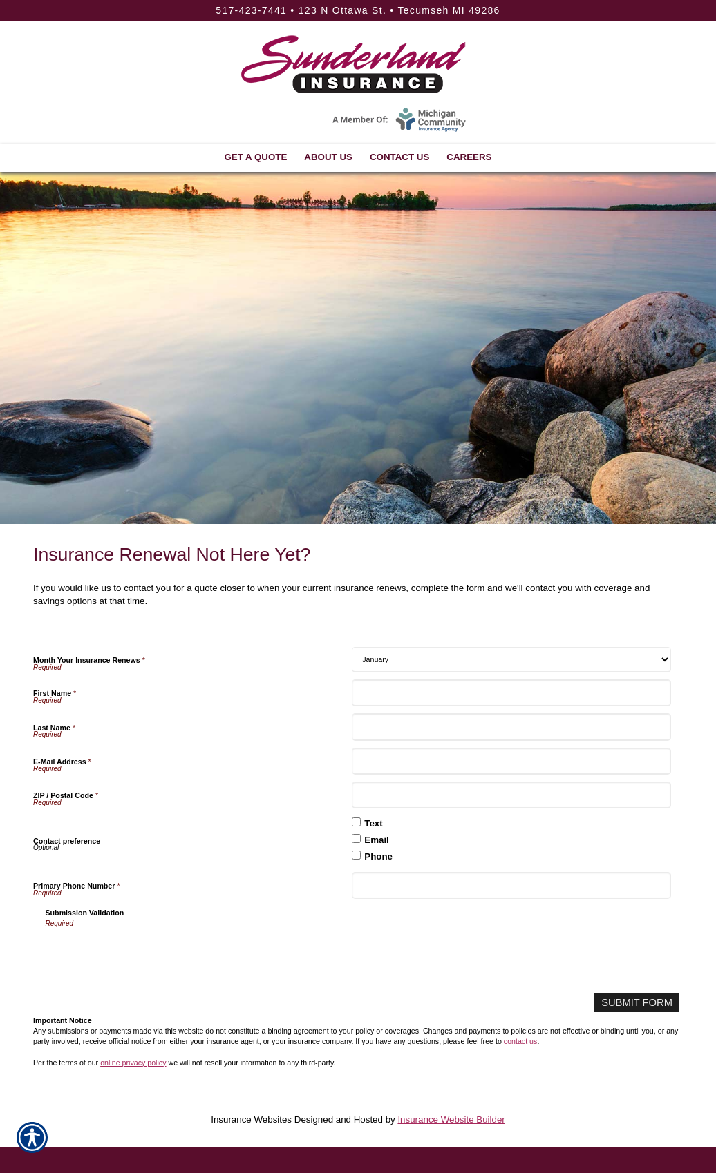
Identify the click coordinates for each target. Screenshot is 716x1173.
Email (376, 840)
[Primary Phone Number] (511, 885)
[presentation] (151, 956)
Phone (378, 856)
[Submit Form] (640, 1002)
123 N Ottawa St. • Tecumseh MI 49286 (399, 10)
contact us (521, 1040)
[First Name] (511, 692)
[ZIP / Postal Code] (511, 795)
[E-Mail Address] (511, 761)
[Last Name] (511, 726)
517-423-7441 (251, 10)
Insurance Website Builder (451, 1118)
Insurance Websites (251, 1118)
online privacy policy (133, 1061)
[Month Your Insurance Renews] (511, 659)
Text (373, 823)
